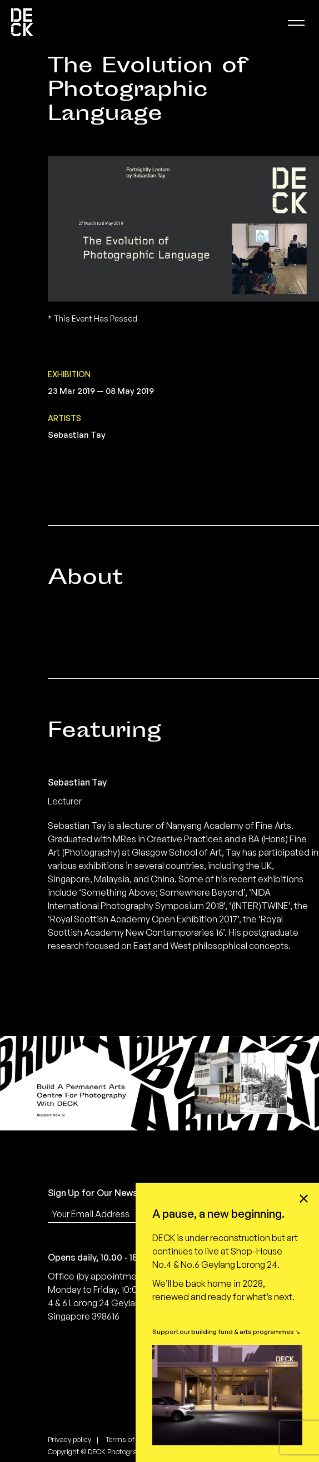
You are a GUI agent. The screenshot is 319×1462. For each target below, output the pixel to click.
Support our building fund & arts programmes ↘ (226, 1331)
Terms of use (126, 1439)
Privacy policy (69, 1439)
